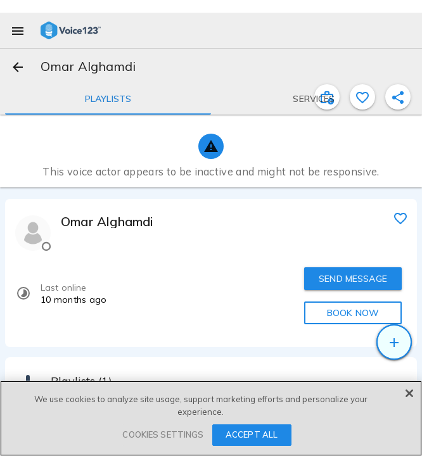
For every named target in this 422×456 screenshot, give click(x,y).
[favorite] (400, 218)
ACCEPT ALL (252, 434)
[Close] (409, 393)
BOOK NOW (353, 313)
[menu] (17, 30)
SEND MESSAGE (353, 278)
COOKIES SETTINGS (162, 434)
